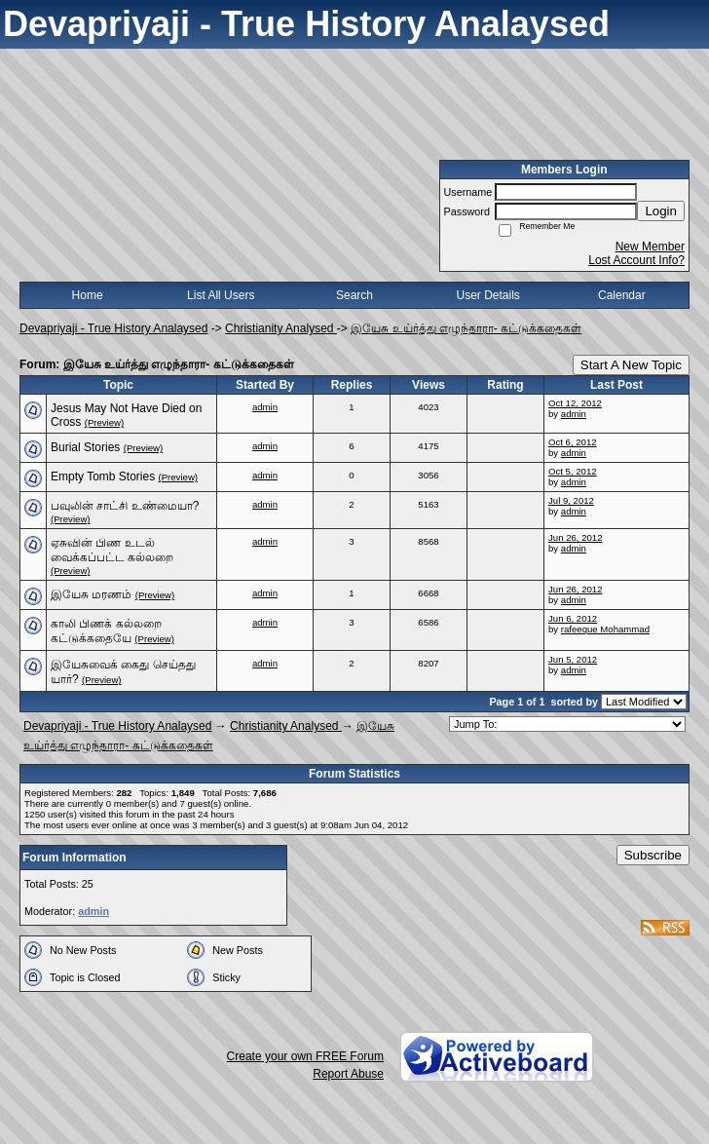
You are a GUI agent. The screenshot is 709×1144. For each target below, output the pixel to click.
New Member (650, 246)
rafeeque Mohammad (605, 629)
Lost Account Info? (636, 260)
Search (354, 295)
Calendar (622, 295)
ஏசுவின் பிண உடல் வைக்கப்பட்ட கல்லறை (112, 550)
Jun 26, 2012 (575, 537)
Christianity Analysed (281, 328)
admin (265, 406)
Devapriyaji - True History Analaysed (113, 328)
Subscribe (653, 855)
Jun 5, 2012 (572, 659)
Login (661, 211)
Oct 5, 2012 (572, 471)
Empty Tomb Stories (103, 476)
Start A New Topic (631, 365)
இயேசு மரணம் (91, 594)
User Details (487, 295)
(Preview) (105, 422)
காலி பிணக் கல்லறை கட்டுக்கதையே (106, 631)
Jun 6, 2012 (572, 618)
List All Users (220, 295)
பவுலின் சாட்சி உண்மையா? (125, 506)
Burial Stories (85, 447)
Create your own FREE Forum (305, 1056)
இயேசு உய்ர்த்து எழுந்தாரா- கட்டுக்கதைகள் (466, 328)
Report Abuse (348, 1074)
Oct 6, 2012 (572, 442)
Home (87, 295)
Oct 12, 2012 (575, 403)
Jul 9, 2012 (571, 500)
